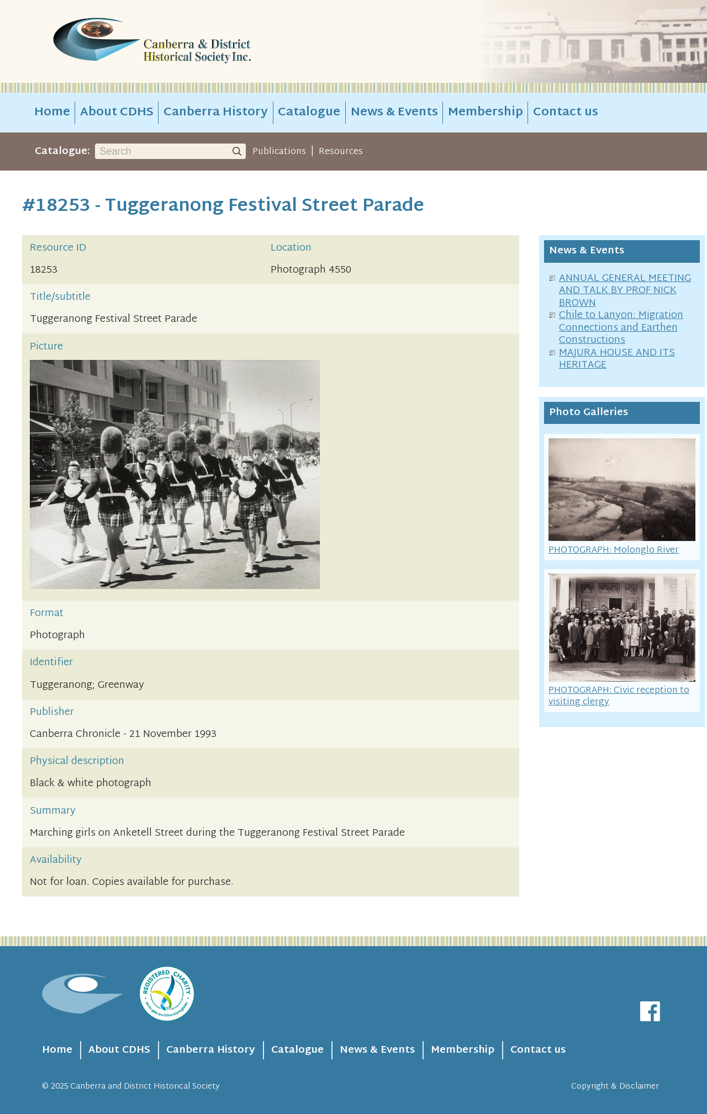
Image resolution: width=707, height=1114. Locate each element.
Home (52, 113)
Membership (485, 113)
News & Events (394, 113)
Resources (341, 152)
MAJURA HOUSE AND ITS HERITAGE (617, 359)
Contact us (565, 113)
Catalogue (309, 113)
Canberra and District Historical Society (145, 1086)
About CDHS (117, 113)
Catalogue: (62, 151)
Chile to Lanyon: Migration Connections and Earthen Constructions (621, 327)
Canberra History (215, 113)
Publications (279, 152)
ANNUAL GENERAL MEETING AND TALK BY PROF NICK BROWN (625, 290)
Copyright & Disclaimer (615, 1086)
